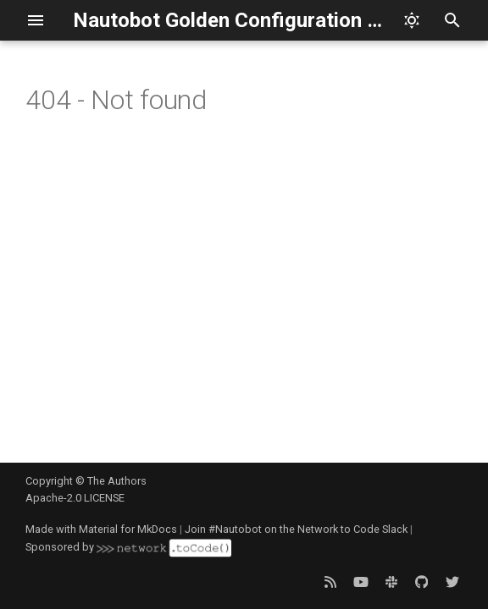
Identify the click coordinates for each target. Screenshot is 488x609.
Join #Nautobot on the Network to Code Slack (296, 529)
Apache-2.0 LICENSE (75, 497)
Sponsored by (127, 546)
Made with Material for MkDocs (101, 529)
